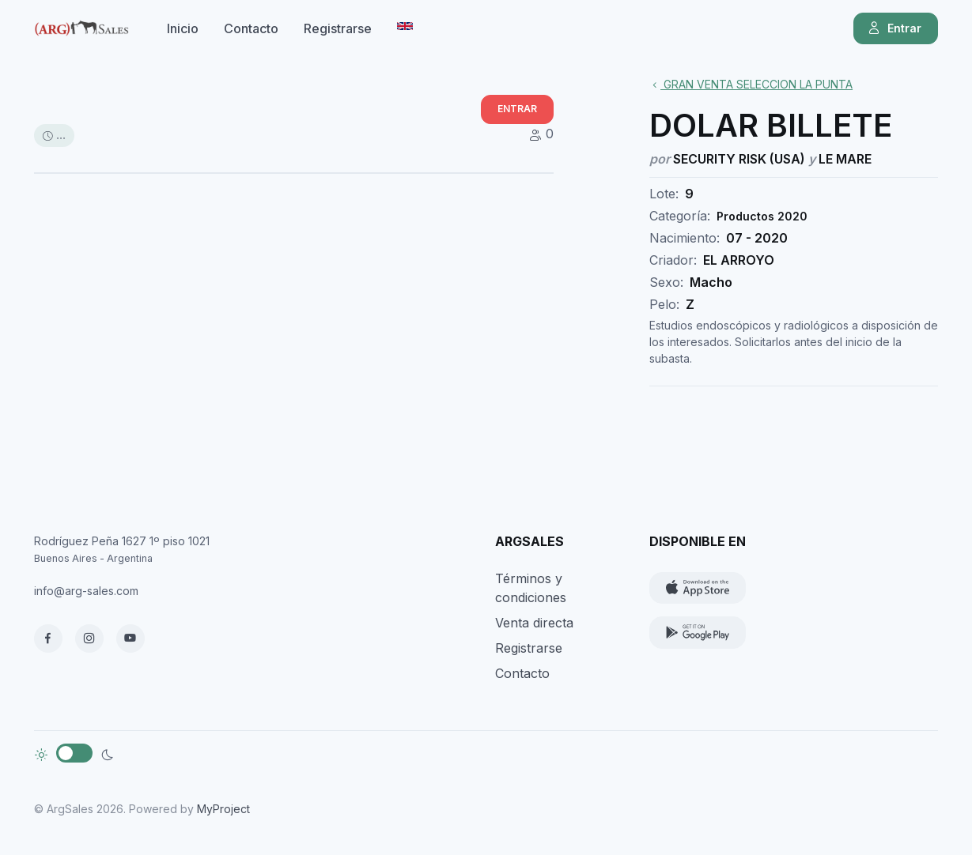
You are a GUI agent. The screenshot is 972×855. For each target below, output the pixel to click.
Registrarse (338, 28)
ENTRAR (517, 109)
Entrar (894, 28)
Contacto (251, 28)
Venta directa (534, 623)
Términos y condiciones (530, 588)
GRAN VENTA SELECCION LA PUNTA (751, 84)
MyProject (223, 808)
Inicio (183, 28)
